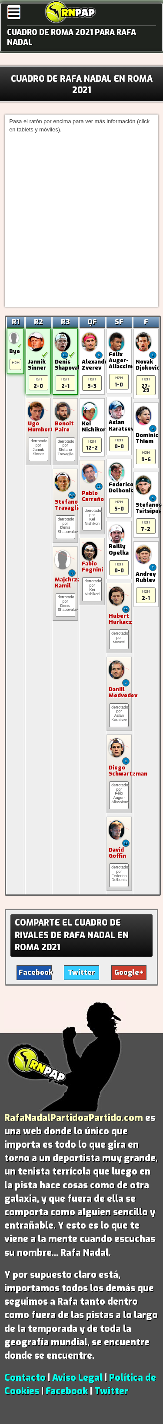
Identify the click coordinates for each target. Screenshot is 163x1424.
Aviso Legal (77, 1378)
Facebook (67, 1391)
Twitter (111, 1391)
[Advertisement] (81, 219)
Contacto (25, 1378)
